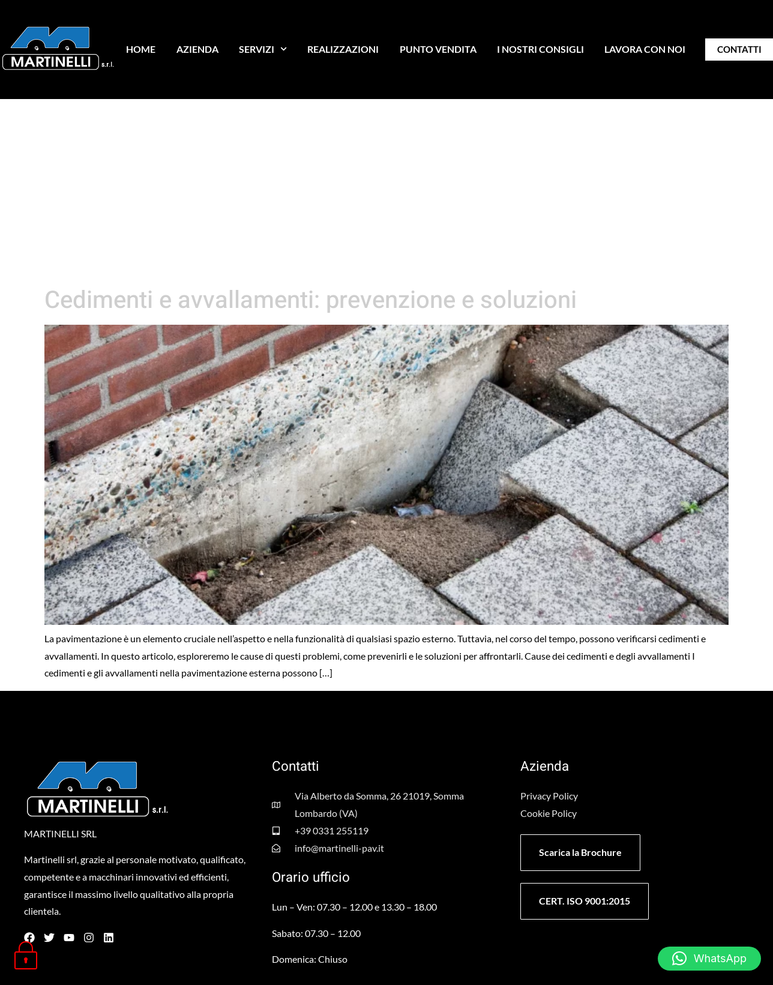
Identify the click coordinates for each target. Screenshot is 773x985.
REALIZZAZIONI (343, 49)
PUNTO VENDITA (438, 49)
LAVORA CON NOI (644, 49)
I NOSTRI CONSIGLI (540, 49)
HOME (140, 49)
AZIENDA (197, 49)
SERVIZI (263, 49)
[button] (709, 959)
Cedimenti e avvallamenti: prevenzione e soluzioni (310, 300)
